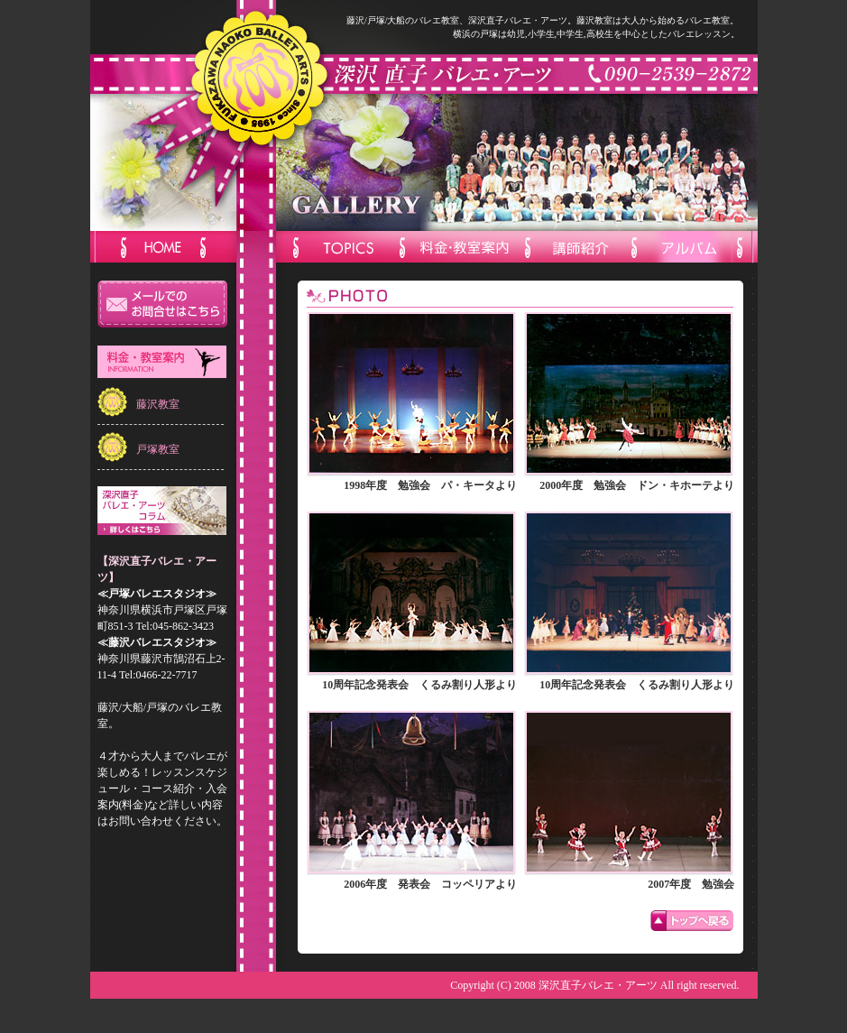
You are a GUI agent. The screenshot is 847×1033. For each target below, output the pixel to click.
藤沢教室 (158, 404)
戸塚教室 (158, 449)
